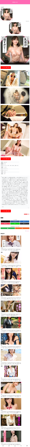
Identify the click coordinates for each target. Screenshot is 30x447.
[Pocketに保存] (5, 224)
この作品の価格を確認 (6, 67)
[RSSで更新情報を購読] (22, 228)
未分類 (2, 217)
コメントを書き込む (15, 436)
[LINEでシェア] (15, 224)
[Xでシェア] (5, 221)
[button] (24, 224)
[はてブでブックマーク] (24, 221)
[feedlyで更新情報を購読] (8, 228)
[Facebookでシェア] (15, 221)
